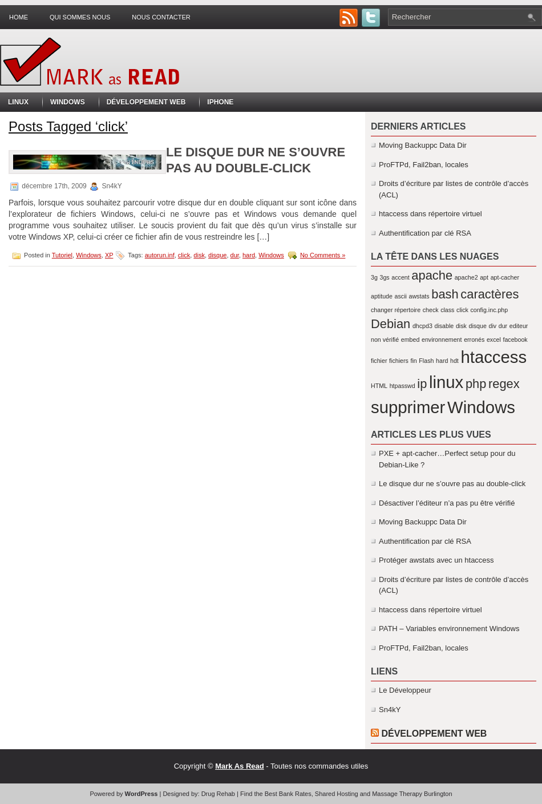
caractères (489, 294)
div (493, 325)
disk (199, 255)
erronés (474, 339)
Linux (18, 102)
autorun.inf (160, 255)
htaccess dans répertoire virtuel (430, 213)
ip (422, 384)
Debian (390, 324)
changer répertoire (395, 309)
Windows (67, 102)
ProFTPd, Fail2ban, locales (423, 164)
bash (444, 294)
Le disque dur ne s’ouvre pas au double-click (452, 483)
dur (234, 255)
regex (504, 384)
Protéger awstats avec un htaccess (436, 560)
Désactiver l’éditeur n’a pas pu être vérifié (447, 503)
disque (217, 255)
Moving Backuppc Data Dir (423, 145)
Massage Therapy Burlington (412, 793)
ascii (401, 296)
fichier (379, 360)
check (431, 309)
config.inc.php (489, 309)
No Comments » (322, 255)
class (447, 309)
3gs (384, 277)
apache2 (466, 277)
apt (484, 277)
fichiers (398, 360)
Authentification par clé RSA (425, 233)
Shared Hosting (336, 793)
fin (413, 360)
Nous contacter (161, 17)
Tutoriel (62, 255)
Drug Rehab (218, 793)
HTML (379, 385)
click (184, 255)
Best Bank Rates (288, 793)
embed (410, 339)
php (476, 384)
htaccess (493, 357)
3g (374, 277)
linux (446, 382)
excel (494, 339)
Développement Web (146, 102)
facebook (515, 339)
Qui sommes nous (80, 17)
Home (18, 17)
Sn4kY (390, 709)
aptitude (382, 296)
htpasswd (402, 385)
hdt (454, 360)
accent (400, 277)
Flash (426, 360)
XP (109, 255)
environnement (442, 339)
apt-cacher (505, 277)
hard (248, 255)
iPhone (220, 102)
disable (444, 325)
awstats (419, 296)
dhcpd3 (422, 325)
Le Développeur (405, 690)
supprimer (408, 407)
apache (431, 275)
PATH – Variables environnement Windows (449, 628)
